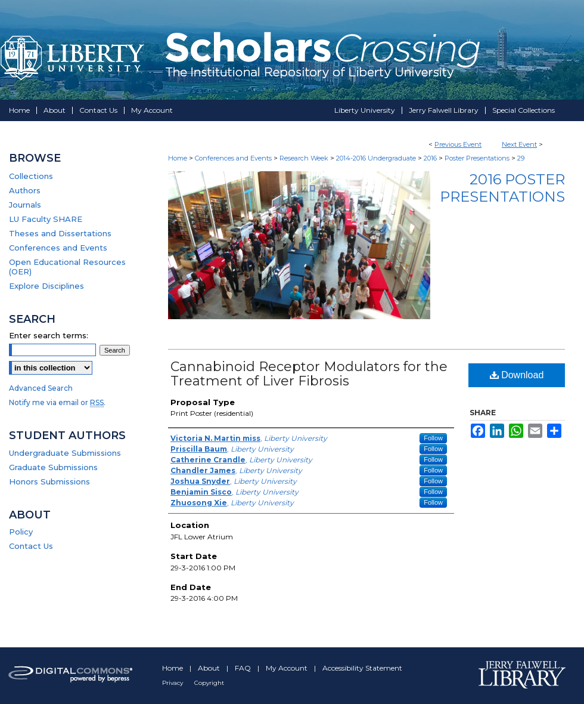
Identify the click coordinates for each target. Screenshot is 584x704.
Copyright (209, 683)
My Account (287, 667)
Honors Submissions (49, 481)
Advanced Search (41, 388)
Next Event (519, 144)
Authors (25, 190)
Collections (31, 176)
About (210, 667)
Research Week (304, 158)
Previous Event (458, 144)
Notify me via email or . (57, 402)
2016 (431, 158)
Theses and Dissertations (60, 233)
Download (517, 375)
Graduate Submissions (53, 467)
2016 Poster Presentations (502, 188)
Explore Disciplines (46, 286)
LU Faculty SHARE (45, 219)
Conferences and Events (234, 158)
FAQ (244, 667)
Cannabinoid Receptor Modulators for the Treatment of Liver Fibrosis (309, 374)
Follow (433, 437)
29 (520, 158)
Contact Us (31, 546)
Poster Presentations (478, 158)
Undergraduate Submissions (65, 453)
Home (177, 158)
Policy (21, 531)
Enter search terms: (48, 335)
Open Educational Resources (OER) (67, 266)
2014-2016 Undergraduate (377, 158)
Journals (25, 204)
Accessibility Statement (362, 667)
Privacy (173, 683)
